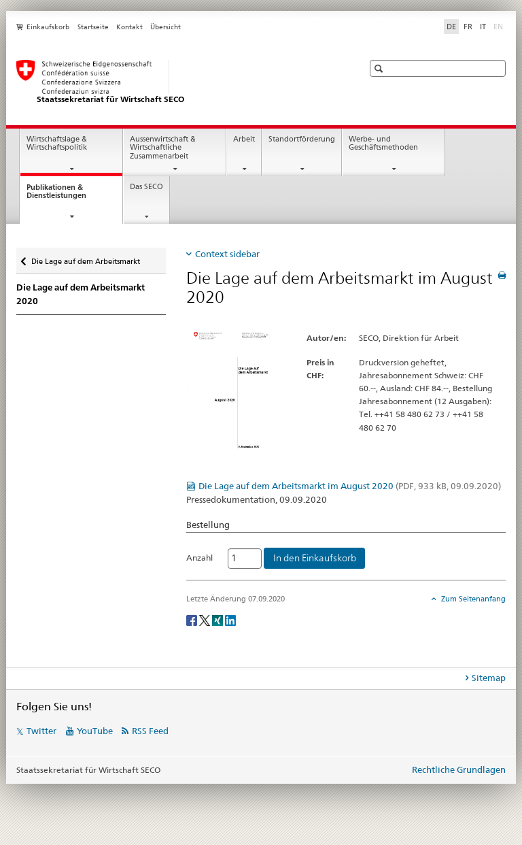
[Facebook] (192, 619)
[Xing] (218, 619)
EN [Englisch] (499, 25)
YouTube (95, 730)
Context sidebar (227, 253)
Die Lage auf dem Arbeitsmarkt (85, 258)
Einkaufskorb (48, 27)
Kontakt (129, 27)
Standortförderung (301, 139)
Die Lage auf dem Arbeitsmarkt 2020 (80, 294)
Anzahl (199, 557)
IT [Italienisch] (483, 26)
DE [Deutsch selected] (451, 26)
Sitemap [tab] (489, 677)
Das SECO (146, 186)
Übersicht (165, 27)
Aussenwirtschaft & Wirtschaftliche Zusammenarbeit (163, 148)
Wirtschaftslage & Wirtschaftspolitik (57, 143)
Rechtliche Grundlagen (459, 769)
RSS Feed (150, 730)
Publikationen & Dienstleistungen (69, 195)
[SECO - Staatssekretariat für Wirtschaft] (176, 82)
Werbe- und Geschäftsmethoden (383, 143)
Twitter (41, 730)
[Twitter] (205, 619)
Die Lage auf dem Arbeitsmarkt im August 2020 (349, 485)
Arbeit (244, 139)
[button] (380, 68)
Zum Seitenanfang (472, 598)
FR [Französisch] (468, 26)
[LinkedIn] (230, 619)
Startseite (93, 27)
